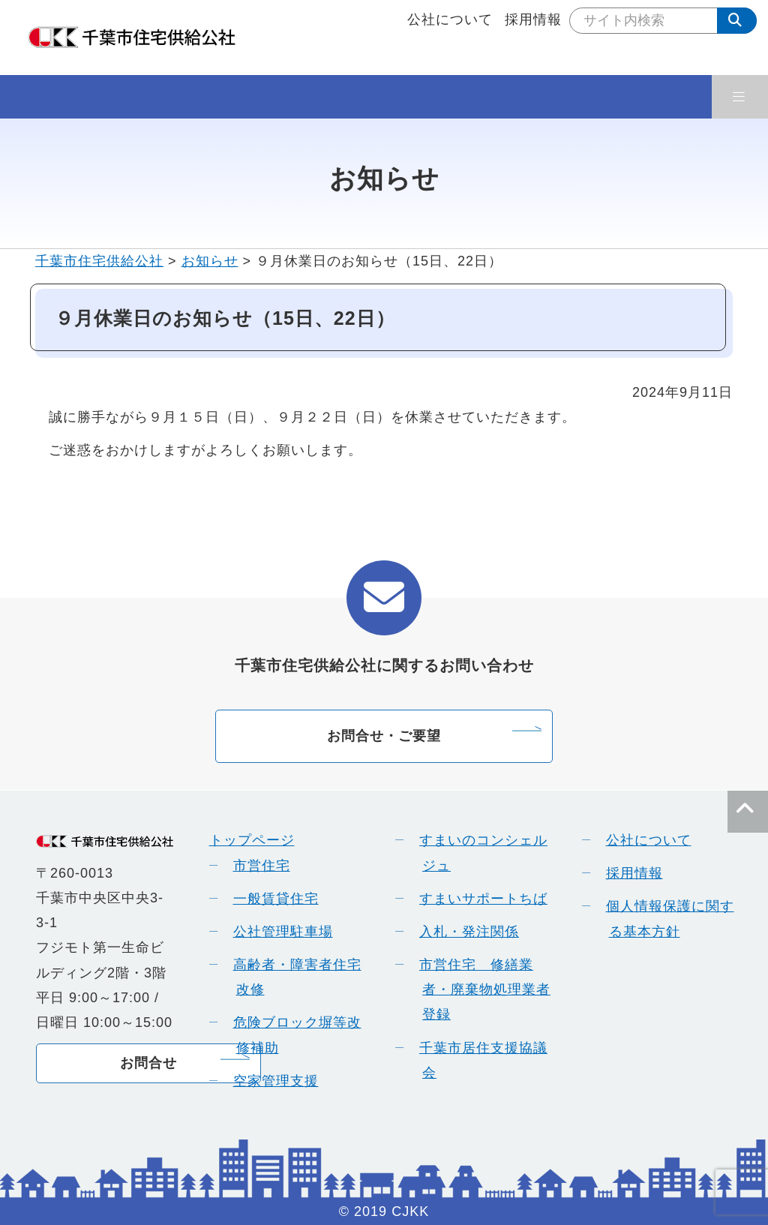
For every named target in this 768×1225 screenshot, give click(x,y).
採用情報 (533, 19)
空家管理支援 (271, 1080)
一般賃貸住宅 (271, 898)
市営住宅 (256, 865)
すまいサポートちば (478, 898)
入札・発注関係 (464, 931)
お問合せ (148, 1062)
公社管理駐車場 (278, 931)
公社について (450, 19)
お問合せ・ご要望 (384, 735)
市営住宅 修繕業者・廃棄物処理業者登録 (479, 989)
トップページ (252, 840)
